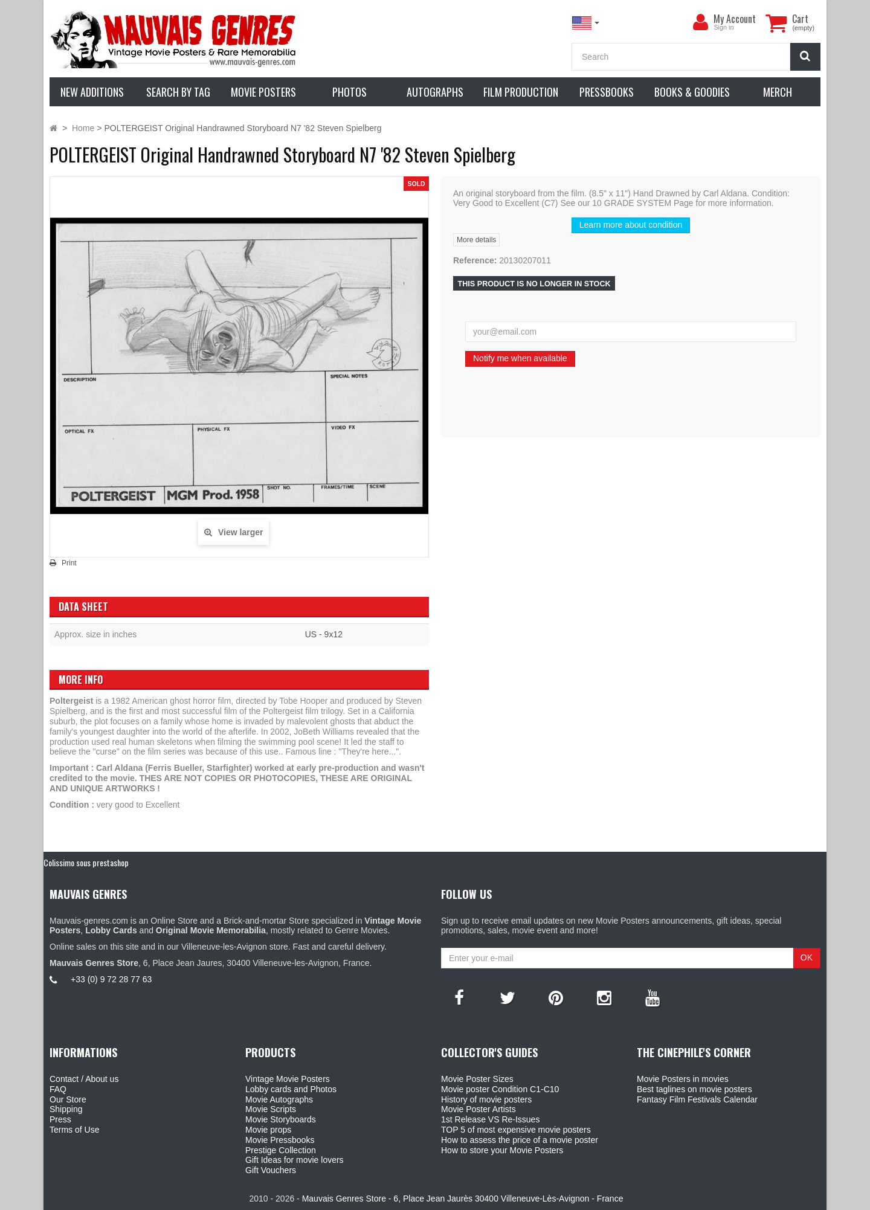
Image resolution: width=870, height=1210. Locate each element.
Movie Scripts (270, 1109)
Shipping (66, 1109)
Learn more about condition (630, 225)
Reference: (475, 260)
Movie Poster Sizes (477, 1079)
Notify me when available (520, 358)
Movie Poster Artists (478, 1109)
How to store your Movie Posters (502, 1150)
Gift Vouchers (270, 1170)
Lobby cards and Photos (291, 1089)
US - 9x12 (324, 634)
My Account (735, 19)
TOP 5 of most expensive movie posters (516, 1129)
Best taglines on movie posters (694, 1089)
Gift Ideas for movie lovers (294, 1160)
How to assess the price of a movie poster (519, 1140)
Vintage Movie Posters (287, 1079)
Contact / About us (84, 1079)
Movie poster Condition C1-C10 (500, 1089)
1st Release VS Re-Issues (490, 1119)
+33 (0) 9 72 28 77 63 (111, 979)
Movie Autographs (279, 1099)
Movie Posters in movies (683, 1079)
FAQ (58, 1089)
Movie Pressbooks (279, 1140)
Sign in (723, 27)
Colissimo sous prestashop (86, 862)
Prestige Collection (280, 1150)
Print (69, 563)
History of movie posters (486, 1099)
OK (807, 957)
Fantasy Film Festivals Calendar (697, 1099)
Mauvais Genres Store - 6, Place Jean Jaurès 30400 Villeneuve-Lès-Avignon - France (463, 1198)
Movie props (268, 1129)
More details (476, 240)
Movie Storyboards (280, 1119)
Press (60, 1119)
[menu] (700, 22)
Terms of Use (74, 1129)
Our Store (68, 1099)
